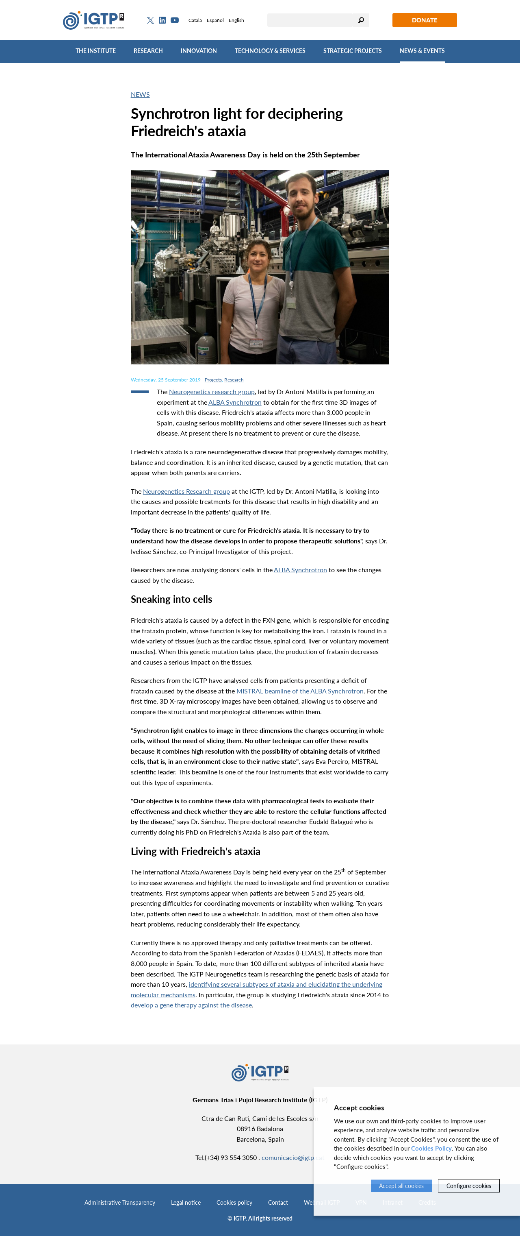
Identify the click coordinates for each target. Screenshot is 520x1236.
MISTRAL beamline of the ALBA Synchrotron (300, 691)
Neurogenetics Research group (186, 491)
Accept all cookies (401, 1185)
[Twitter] (150, 20)
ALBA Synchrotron (235, 402)
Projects (213, 380)
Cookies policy (234, 1202)
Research (148, 50)
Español (215, 20)
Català (195, 20)
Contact (278, 1202)
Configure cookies (468, 1185)
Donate (425, 20)
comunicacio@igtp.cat (293, 1157)
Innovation (199, 50)
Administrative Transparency (119, 1202)
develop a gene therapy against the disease (191, 1005)
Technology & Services (270, 50)
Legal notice (186, 1202)
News (140, 94)
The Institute (96, 50)
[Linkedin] (162, 20)
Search (361, 20)
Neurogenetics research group (212, 391)
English (236, 20)
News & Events (422, 50)
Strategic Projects (352, 50)
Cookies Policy (431, 1148)
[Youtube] (175, 20)
